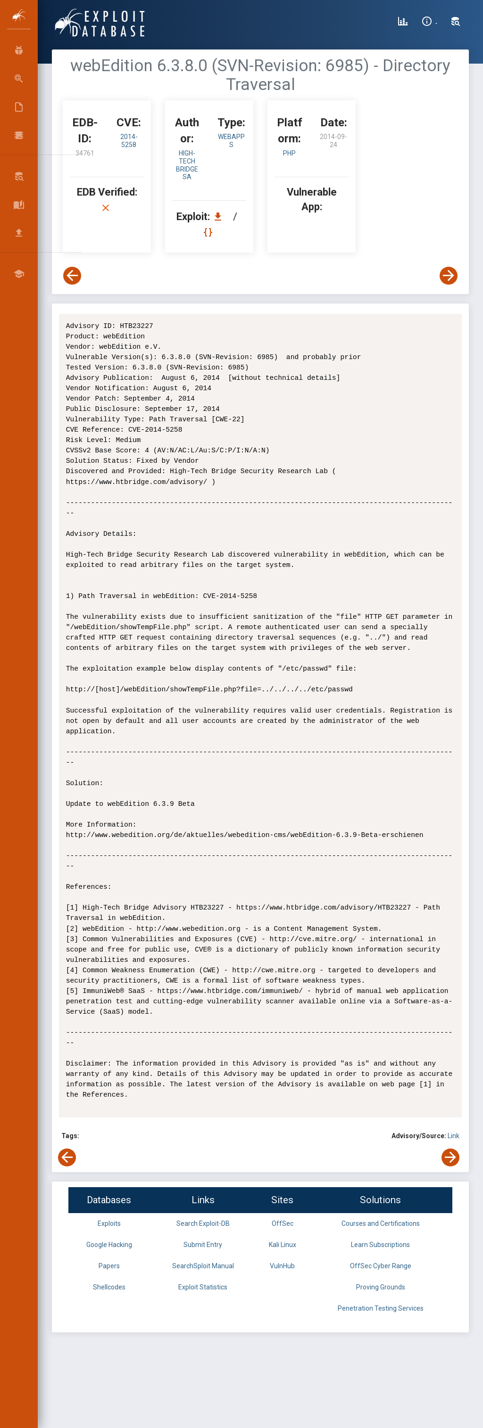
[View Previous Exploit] (72, 276)
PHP (289, 153)
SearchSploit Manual (203, 1266)
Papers (109, 1266)
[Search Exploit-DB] (455, 22)
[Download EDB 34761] (220, 216)
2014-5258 (129, 140)
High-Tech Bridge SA (187, 165)
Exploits (109, 1223)
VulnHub (282, 1266)
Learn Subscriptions (380, 1244)
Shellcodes (109, 1287)
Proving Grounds (380, 1287)
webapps (231, 140)
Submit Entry (202, 1244)
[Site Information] (429, 22)
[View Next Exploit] (449, 276)
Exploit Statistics (202, 1287)
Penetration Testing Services (381, 1308)
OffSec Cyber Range (380, 1266)
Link (453, 1136)
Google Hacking (109, 1244)
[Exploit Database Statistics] (402, 22)
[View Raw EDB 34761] (209, 232)
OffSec (282, 1223)
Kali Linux (282, 1244)
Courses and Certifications (380, 1223)
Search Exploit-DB (203, 1223)
